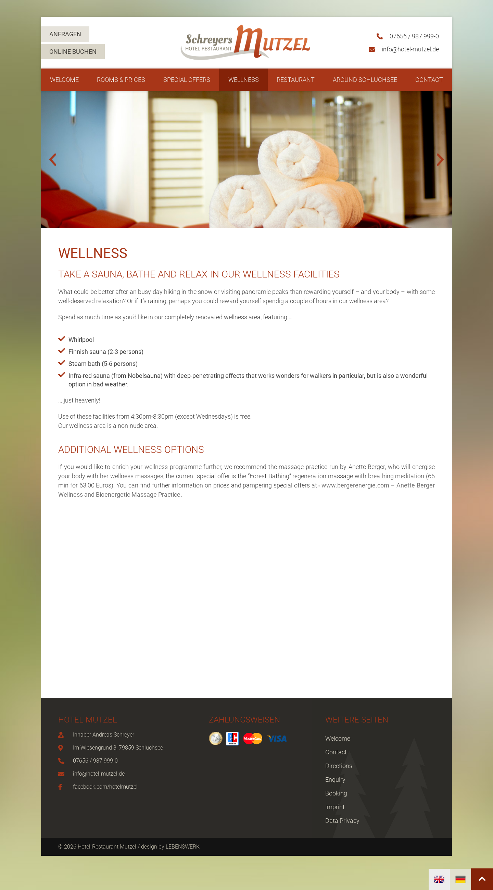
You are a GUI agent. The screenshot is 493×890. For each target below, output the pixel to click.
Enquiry (335, 779)
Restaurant (296, 79)
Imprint (335, 807)
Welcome (64, 79)
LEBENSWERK (183, 846)
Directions (338, 765)
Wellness (243, 79)
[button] (53, 159)
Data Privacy (342, 820)
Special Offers (186, 79)
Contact (429, 79)
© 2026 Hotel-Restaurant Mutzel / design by (112, 846)
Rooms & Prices (121, 79)
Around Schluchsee (365, 79)
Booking (336, 793)
